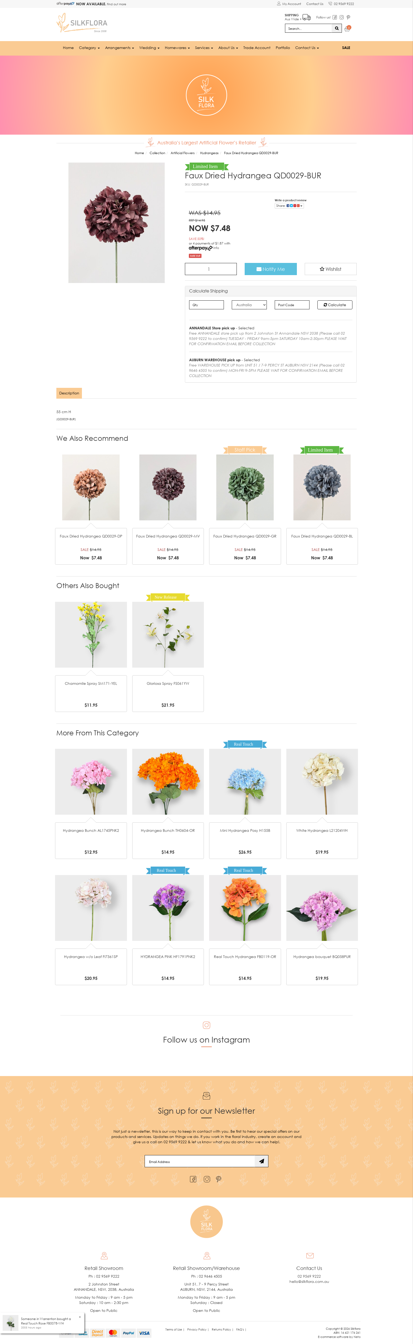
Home (68, 47)
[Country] (249, 304)
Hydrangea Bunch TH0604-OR (168, 830)
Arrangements (119, 47)
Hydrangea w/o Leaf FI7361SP (91, 956)
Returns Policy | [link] (223, 1329)
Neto (357, 1336)
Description (69, 392)
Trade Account (257, 47)
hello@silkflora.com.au (309, 1281)
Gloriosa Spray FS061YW (168, 683)
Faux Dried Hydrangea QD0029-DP (91, 536)
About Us (228, 47)
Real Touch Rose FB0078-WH (42, 1323)
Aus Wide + (297, 16)
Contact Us (314, 4)
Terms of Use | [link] (175, 1329)
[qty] (206, 304)
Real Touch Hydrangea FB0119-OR (245, 956)
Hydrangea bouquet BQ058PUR (322, 956)
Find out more (116, 4)
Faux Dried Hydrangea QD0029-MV (168, 536)
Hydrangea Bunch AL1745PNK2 (91, 830)
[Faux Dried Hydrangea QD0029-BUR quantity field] (211, 269)
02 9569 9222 (341, 3)
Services (204, 47)
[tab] (69, 392)
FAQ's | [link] (241, 1329)
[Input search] (308, 27)
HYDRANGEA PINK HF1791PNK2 (168, 956)
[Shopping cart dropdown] (347, 29)
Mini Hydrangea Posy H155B (245, 830)
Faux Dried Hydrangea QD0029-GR (245, 536)
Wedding (149, 47)
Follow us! (323, 17)
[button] (331, 269)
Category (89, 47)
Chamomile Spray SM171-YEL (91, 683)
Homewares (177, 47)
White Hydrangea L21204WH (322, 830)
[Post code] (292, 304)
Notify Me (271, 269)
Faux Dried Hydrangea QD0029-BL (322, 536)
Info (216, 248)
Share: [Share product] (289, 205)
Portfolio (283, 47)
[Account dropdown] (288, 4)
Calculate (335, 304)
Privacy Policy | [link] (198, 1329)
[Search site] (337, 27)
